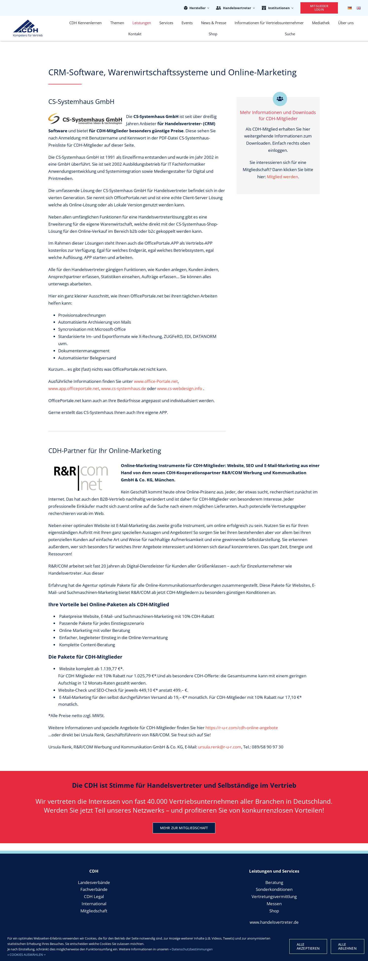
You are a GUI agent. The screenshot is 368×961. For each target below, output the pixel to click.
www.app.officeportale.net (73, 388)
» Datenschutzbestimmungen (191, 949)
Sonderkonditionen (274, 889)
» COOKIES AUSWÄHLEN (26, 954)
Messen (274, 903)
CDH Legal (94, 896)
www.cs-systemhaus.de (123, 388)
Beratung (274, 882)
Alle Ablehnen (347, 946)
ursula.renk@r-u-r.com (219, 747)
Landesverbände (94, 882)
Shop (274, 911)
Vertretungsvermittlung (274, 896)
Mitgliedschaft (93, 911)
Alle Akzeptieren (308, 946)
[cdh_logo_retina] (28, 21)
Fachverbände (94, 889)
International (94, 903)
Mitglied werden (282, 176)
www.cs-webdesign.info (179, 388)
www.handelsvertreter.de (274, 922)
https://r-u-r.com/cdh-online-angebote (241, 727)
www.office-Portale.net (156, 381)
